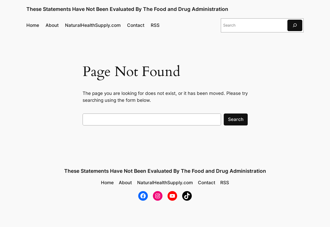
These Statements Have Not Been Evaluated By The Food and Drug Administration (127, 9)
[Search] (294, 25)
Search (235, 119)
